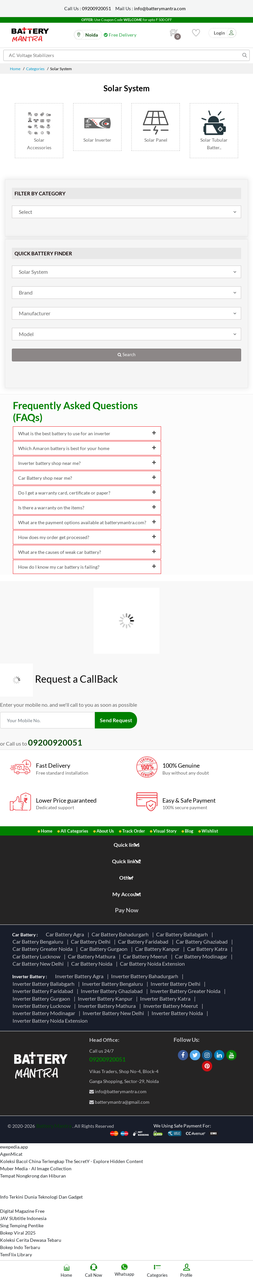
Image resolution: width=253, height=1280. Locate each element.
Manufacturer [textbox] (34, 313)
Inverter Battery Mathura (108, 1006)
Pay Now (126, 910)
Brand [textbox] (26, 292)
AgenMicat (11, 1154)
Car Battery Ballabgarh (183, 934)
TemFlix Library (16, 1254)
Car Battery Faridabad (144, 941)
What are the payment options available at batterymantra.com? (87, 522)
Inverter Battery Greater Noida (186, 991)
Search (126, 354)
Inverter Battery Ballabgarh (44, 984)
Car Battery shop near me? (87, 478)
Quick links (127, 844)
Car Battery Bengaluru (39, 941)
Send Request (116, 720)
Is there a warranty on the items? (87, 507)
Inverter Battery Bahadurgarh (145, 976)
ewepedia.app (14, 1147)
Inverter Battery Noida (178, 1013)
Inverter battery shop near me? (87, 463)
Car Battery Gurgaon (104, 949)
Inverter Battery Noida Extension (51, 1020)
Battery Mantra (53, 1126)
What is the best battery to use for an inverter (87, 433)
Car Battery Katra (208, 949)
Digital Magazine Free (22, 1211)
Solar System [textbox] (33, 272)
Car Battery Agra (66, 934)
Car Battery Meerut (146, 956)
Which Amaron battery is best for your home (87, 448)
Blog (189, 831)
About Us (105, 831)
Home (15, 68)
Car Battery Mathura (92, 956)
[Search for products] (126, 55)
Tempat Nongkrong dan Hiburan (33, 1176)
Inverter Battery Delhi (176, 984)
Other (126, 877)
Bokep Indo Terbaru (20, 1247)
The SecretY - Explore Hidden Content (104, 1161)
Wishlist (210, 831)
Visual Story (165, 831)
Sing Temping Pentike (21, 1225)
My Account (126, 894)
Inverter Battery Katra (166, 998)
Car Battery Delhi (91, 941)
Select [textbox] (25, 212)
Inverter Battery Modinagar (45, 1013)
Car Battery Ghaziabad (203, 941)
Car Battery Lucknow (37, 956)
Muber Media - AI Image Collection (35, 1168)
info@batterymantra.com (160, 8)
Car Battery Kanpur (158, 949)
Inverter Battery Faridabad (44, 991)
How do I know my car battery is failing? (87, 567)
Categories (35, 68)
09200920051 (96, 8)
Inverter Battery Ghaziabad (113, 991)
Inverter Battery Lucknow (42, 1006)
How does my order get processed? (87, 537)
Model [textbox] (26, 334)
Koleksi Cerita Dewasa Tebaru (30, 1240)
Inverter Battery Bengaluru (113, 984)
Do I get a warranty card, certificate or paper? (87, 493)
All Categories (74, 831)
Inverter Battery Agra (80, 976)
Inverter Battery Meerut (171, 1006)
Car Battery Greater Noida (43, 949)
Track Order (133, 831)
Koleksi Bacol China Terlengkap (32, 1161)
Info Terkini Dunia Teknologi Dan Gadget (41, 1197)
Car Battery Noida (92, 963)
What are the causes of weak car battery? (87, 552)
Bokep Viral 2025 (18, 1233)
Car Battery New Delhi (39, 963)
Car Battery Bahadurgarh (121, 934)
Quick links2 (126, 861)
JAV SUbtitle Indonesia (23, 1218)
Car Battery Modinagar (202, 956)
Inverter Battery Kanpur (106, 998)
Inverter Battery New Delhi (114, 1013)
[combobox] (126, 212)
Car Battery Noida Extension (153, 963)
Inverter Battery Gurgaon (42, 998)
